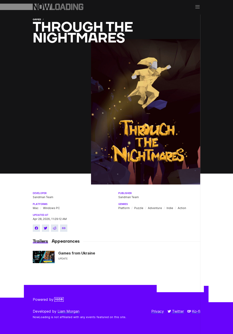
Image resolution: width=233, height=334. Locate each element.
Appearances (66, 241)
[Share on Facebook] (36, 228)
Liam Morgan (68, 311)
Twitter (175, 311)
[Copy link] (63, 228)
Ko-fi (193, 311)
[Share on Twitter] (45, 228)
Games (37, 19)
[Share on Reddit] (54, 228)
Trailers (40, 241)
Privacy (157, 311)
